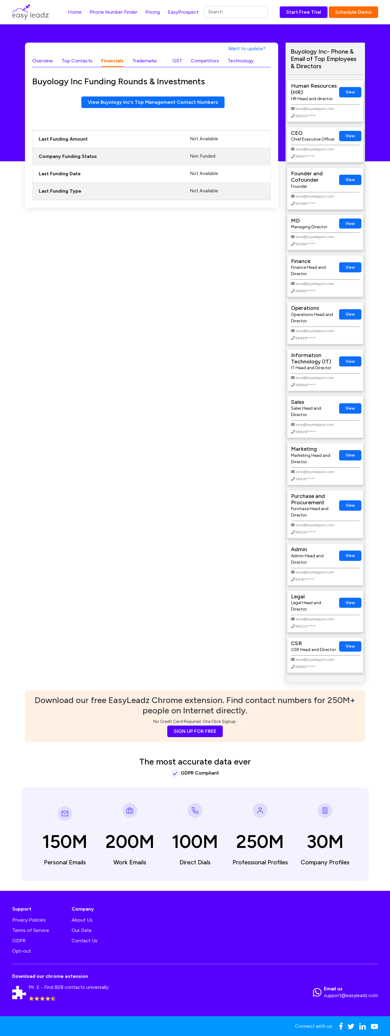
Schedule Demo (353, 12)
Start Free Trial (303, 12)
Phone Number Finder (113, 12)
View (350, 92)
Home (75, 12)
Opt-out (21, 951)
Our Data (81, 930)
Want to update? (246, 48)
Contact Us (85, 940)
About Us (82, 920)
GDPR (19, 940)
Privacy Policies (29, 920)
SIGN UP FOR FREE (195, 731)
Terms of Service (30, 930)
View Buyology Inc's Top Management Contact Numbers (153, 102)
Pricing (152, 12)
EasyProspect (183, 12)
